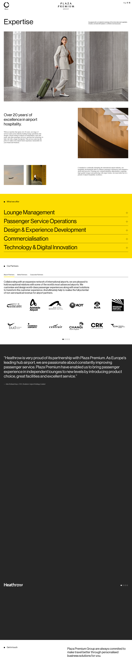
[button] (63, 339)
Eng (124, 3)
